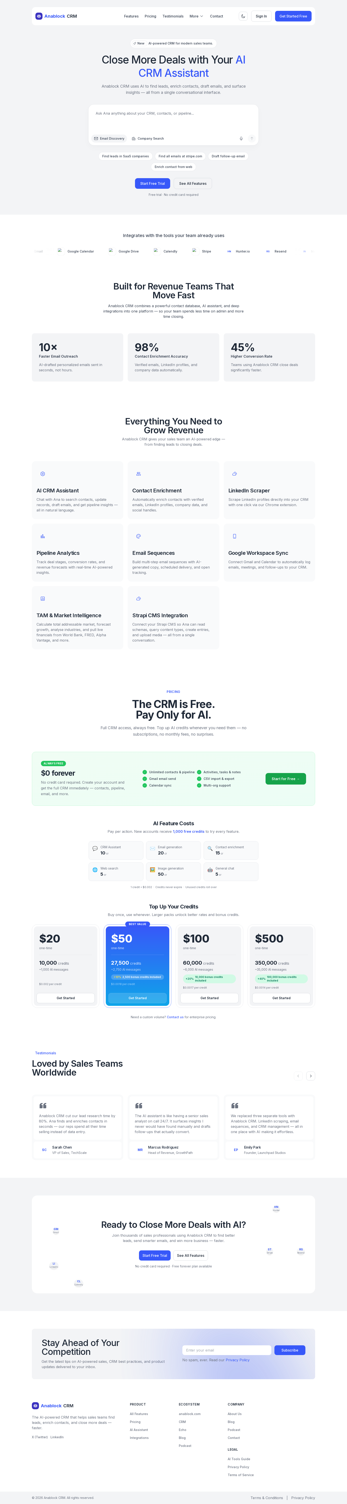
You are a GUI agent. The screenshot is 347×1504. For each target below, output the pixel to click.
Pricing (150, 16)
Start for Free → (286, 785)
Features (131, 16)
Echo (182, 1430)
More (197, 16)
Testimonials (172, 16)
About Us (235, 1414)
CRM (182, 1422)
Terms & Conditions (267, 1498)
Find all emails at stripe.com (180, 156)
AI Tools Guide (239, 1459)
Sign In (261, 16)
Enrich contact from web (173, 167)
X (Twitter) (40, 1437)
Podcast (185, 1446)
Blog (182, 1438)
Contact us (175, 1017)
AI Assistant (139, 1430)
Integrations (139, 1438)
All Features (139, 1414)
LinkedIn (57, 1437)
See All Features (192, 183)
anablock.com (189, 1414)
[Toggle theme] (243, 16)
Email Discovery (109, 138)
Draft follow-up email (228, 156)
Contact (216, 16)
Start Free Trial (152, 183)
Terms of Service (241, 1475)
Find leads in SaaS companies (125, 156)
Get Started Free (293, 16)
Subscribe (289, 1350)
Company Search (147, 138)
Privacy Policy (238, 1360)
